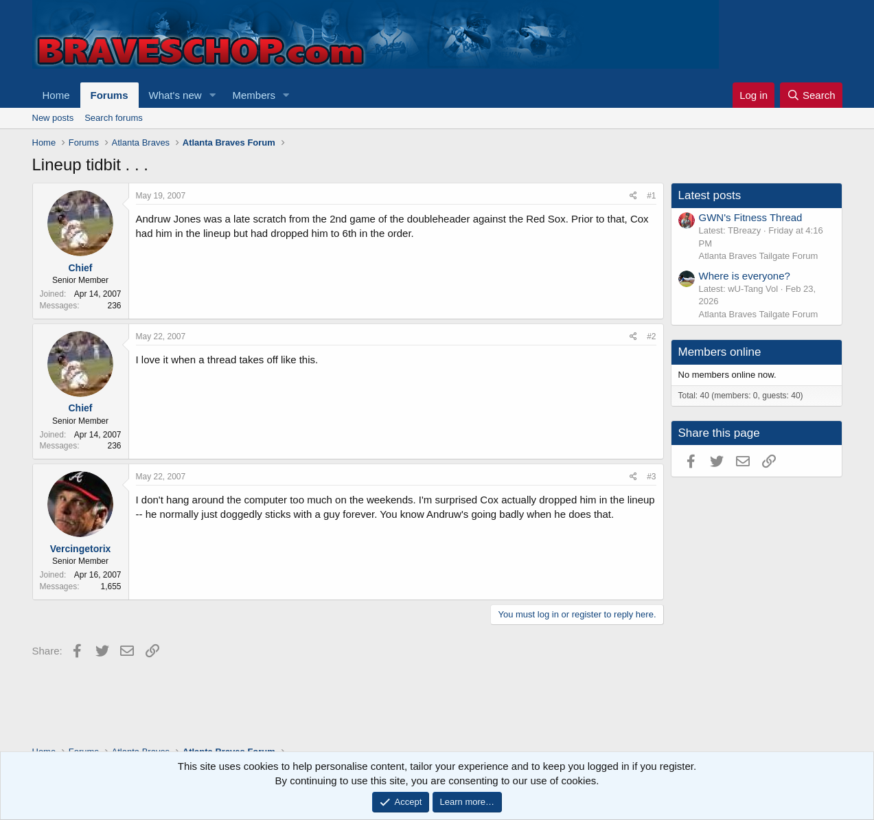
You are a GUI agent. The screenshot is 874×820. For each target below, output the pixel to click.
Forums (109, 95)
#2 (651, 336)
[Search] (811, 95)
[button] (212, 95)
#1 (651, 196)
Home (56, 95)
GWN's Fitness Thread (751, 217)
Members (253, 95)
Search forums (113, 118)
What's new (175, 95)
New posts (53, 118)
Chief (81, 267)
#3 (651, 476)
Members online (719, 351)
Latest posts (709, 195)
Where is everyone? (744, 276)
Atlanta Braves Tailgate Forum (758, 256)
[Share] (633, 196)
